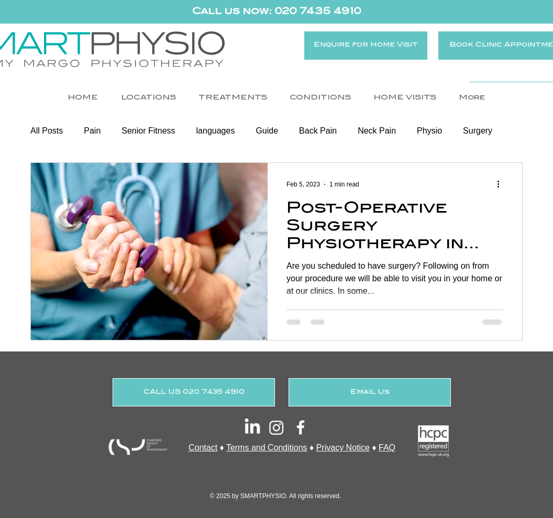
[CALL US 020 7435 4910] (194, 392)
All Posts (46, 130)
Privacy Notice (343, 447)
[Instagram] (276, 427)
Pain (92, 130)
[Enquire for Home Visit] (365, 45)
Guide (267, 130)
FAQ (387, 447)
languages (215, 130)
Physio (429, 130)
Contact (203, 447)
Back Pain (318, 130)
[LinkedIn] (252, 427)
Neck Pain (377, 130)
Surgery (477, 130)
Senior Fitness (148, 130)
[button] (148, 98)
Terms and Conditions (266, 447)
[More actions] (501, 184)
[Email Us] (370, 392)
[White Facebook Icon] (300, 427)
